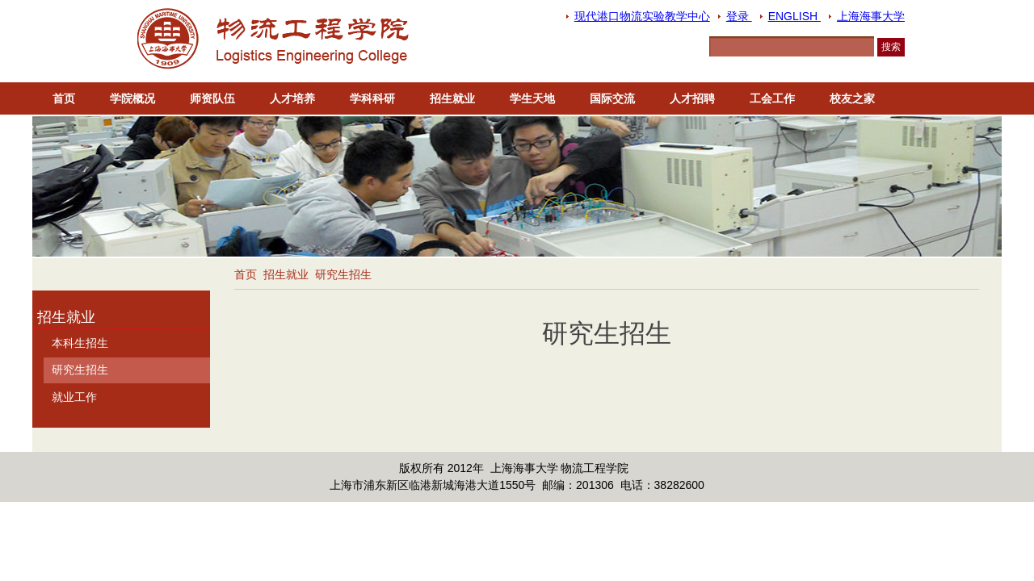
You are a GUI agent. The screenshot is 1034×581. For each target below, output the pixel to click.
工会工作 (772, 98)
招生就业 (452, 98)
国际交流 (612, 98)
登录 (739, 16)
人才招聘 (692, 98)
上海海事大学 (871, 16)
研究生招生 (343, 274)
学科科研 (372, 98)
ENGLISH (794, 16)
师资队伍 (212, 98)
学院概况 (132, 98)
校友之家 (852, 98)
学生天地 (532, 98)
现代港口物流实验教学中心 (642, 16)
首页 (64, 98)
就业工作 (74, 397)
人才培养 (292, 98)
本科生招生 (80, 342)
